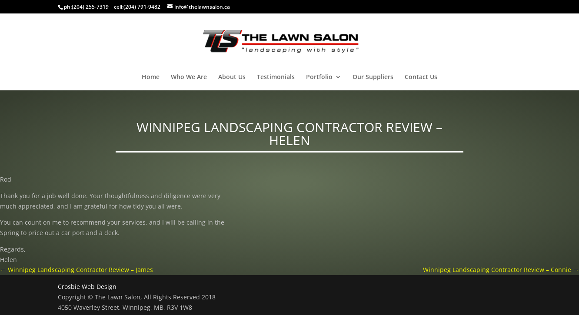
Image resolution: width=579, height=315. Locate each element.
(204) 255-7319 (90, 6)
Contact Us (421, 77)
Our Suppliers (373, 77)
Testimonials (276, 77)
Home (151, 77)
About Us (232, 77)
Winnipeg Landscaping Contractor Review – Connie (501, 269)
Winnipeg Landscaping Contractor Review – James (76, 269)
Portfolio (319, 77)
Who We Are (189, 77)
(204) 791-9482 (141, 6)
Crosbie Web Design (87, 286)
